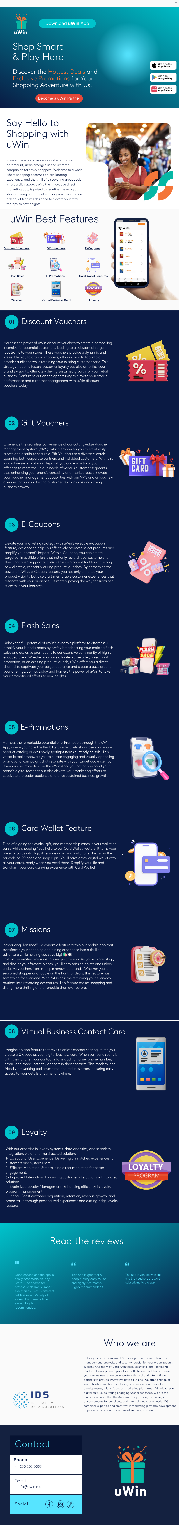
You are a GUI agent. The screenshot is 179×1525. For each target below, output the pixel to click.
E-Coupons (81, 248)
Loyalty (83, 300)
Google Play (165, 78)
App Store (164, 66)
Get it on (163, 76)
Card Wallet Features (82, 276)
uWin (73, 23)
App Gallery (165, 90)
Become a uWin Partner (59, 98)
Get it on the (165, 64)
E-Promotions (44, 276)
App (84, 23)
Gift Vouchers (45, 248)
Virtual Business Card (44, 300)
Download (56, 23)
